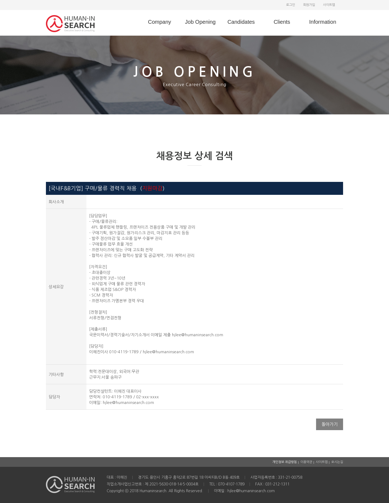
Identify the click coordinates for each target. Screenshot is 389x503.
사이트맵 (329, 4)
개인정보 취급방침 (284, 462)
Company (159, 22)
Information (322, 22)
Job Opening (200, 22)
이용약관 (306, 462)
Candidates (241, 22)
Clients (282, 22)
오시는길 (337, 462)
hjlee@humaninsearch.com (128, 402)
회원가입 (309, 4)
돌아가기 (329, 424)
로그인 (290, 4)
